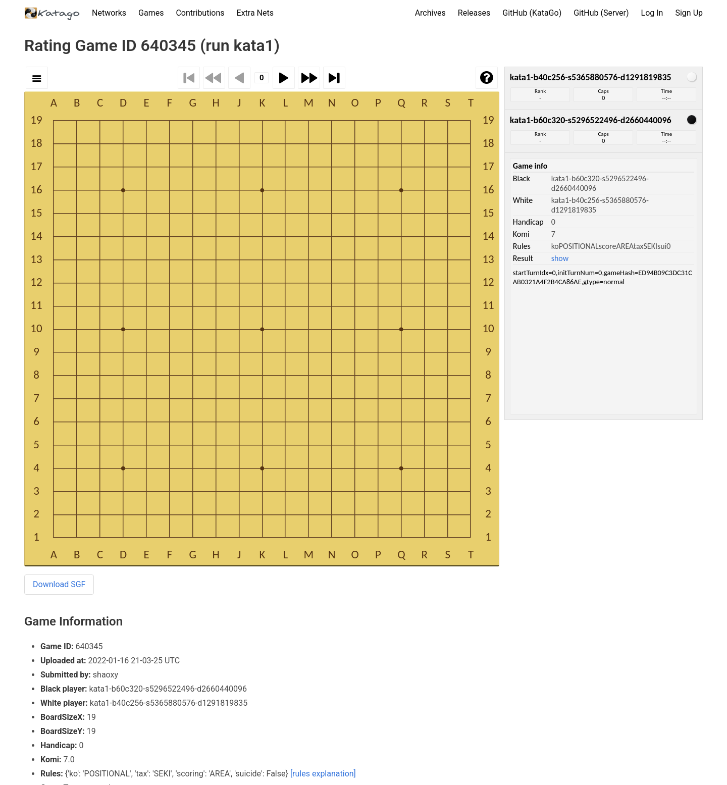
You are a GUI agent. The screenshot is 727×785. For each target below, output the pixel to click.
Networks (109, 13)
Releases (474, 13)
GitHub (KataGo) (531, 13)
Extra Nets (255, 13)
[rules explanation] (323, 773)
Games (151, 13)
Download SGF (59, 584)
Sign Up (689, 13)
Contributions (200, 13)
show (559, 258)
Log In (652, 13)
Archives (430, 13)
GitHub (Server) (601, 13)
